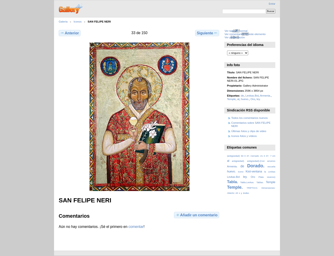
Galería (63, 21)
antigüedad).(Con (256, 161)
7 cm (272, 156)
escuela (271, 166)
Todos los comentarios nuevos (249, 117)
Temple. (235, 187)
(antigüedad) (233, 156)
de (242, 95)
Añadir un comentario (197, 215)
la (265, 171)
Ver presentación (235, 37)
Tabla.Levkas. (247, 182)
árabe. (246, 193)
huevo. (245, 98)
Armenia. (265, 95)
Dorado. (255, 165)
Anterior (69, 33)
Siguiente (207, 33)
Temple (231, 98)
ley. (258, 98)
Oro (252, 98)
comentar (136, 227)
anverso (271, 161)
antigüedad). (238, 161)
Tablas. (259, 182)
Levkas (271, 171)
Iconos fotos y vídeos (244, 135)
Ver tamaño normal (236, 30)
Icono (241, 171)
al (238, 98)
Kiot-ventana (254, 171)
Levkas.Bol (252, 95)
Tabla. (232, 182)
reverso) (271, 177)
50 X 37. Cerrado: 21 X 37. (255, 156)
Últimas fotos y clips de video (248, 131)
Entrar (272, 4)
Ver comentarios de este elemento (245, 34)
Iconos (77, 21)
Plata (260, 177)
